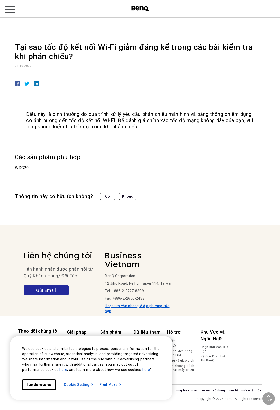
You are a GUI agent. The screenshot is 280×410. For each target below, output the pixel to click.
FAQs (171, 340)
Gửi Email (46, 290)
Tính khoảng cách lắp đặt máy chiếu (180, 368)
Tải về (171, 346)
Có (107, 196)
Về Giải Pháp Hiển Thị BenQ (214, 358)
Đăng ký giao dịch (180, 360)
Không (128, 196)
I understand (39, 384)
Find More (111, 385)
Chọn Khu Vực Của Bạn (215, 349)
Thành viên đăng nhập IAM (179, 353)
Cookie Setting (79, 385)
